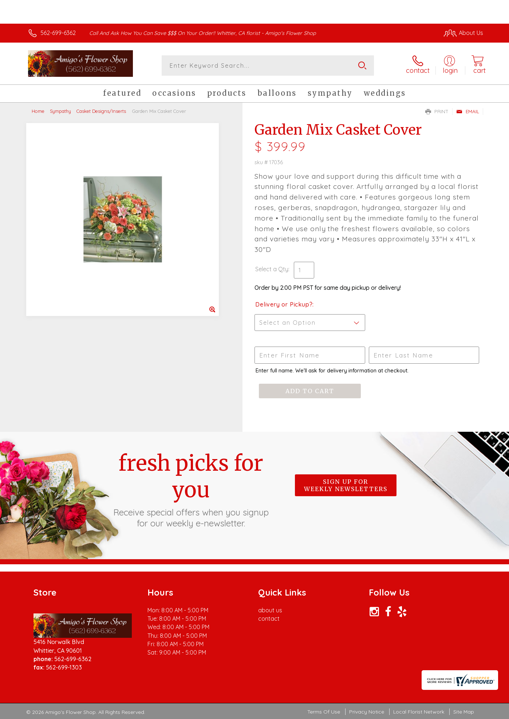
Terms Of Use (323, 711)
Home (38, 111)
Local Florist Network (418, 711)
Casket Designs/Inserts (101, 111)
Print (437, 111)
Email (467, 111)
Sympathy (60, 111)
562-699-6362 (58, 32)
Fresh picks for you (191, 489)
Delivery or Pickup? (283, 304)
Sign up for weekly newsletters (345, 485)
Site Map (463, 711)
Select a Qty (271, 269)
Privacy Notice (366, 711)
